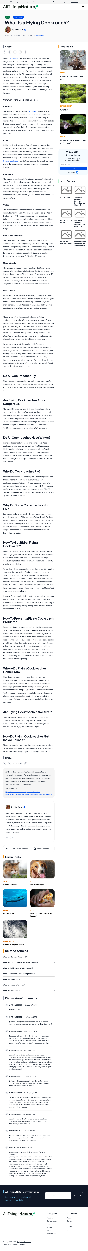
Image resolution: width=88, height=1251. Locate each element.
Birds (62, 73)
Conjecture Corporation (24, 1242)
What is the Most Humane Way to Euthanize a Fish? (80, 243)
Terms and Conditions (18, 1244)
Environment (9, 941)
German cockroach (11, 161)
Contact (70, 1221)
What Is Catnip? (10, 885)
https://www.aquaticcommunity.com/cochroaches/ (23, 792)
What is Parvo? (65, 197)
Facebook (70, 1231)
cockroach (32, 111)
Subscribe (73, 168)
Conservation (52, 1221)
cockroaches (14, 58)
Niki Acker (19, 29)
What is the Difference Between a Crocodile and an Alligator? (80, 201)
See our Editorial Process (16, 848)
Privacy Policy (7, 1244)
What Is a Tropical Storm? (14, 945)
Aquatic (6, 910)
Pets (5, 882)
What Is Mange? (37, 885)
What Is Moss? (66, 110)
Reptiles (64, 137)
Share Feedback (41, 848)
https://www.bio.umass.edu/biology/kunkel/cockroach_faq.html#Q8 (29, 794)
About (69, 1218)
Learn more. (74, 2)
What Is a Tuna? (10, 913)
